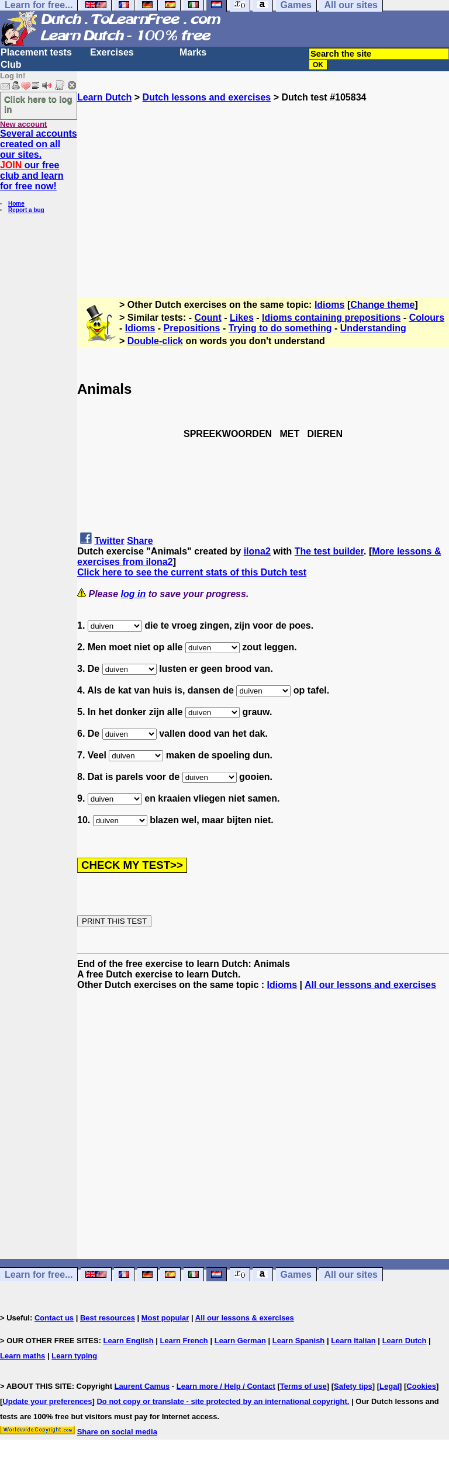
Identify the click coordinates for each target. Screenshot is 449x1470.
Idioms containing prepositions (331, 318)
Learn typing (74, 1355)
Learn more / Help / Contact (226, 1386)
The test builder (329, 551)
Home (16, 203)
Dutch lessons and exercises (207, 97)
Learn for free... (38, 1275)
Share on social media (117, 1431)
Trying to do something (280, 328)
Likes (242, 318)
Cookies (421, 1386)
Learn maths (22, 1355)
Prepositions (192, 328)
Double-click (155, 341)
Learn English (128, 1340)
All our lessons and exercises (370, 985)
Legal (389, 1386)
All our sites (351, 1275)
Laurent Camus (142, 1386)
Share (140, 541)
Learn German (240, 1340)
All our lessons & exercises (244, 1317)
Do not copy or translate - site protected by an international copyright (221, 1401)
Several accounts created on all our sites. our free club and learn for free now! (38, 160)
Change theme (382, 305)
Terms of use (303, 1386)
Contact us (54, 1317)
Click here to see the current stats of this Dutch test (191, 572)
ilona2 (257, 551)
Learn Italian (353, 1340)
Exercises (112, 52)
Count (208, 318)
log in (133, 594)
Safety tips (353, 1386)
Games (296, 1275)
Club (11, 65)
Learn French (184, 1340)
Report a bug (26, 210)
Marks (192, 52)
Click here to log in (38, 104)
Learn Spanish (298, 1340)
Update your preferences (47, 1401)
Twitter (109, 541)
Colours (426, 318)
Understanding (373, 328)
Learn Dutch (104, 97)
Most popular (165, 1317)
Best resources (107, 1317)
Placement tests (36, 52)
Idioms (330, 305)
